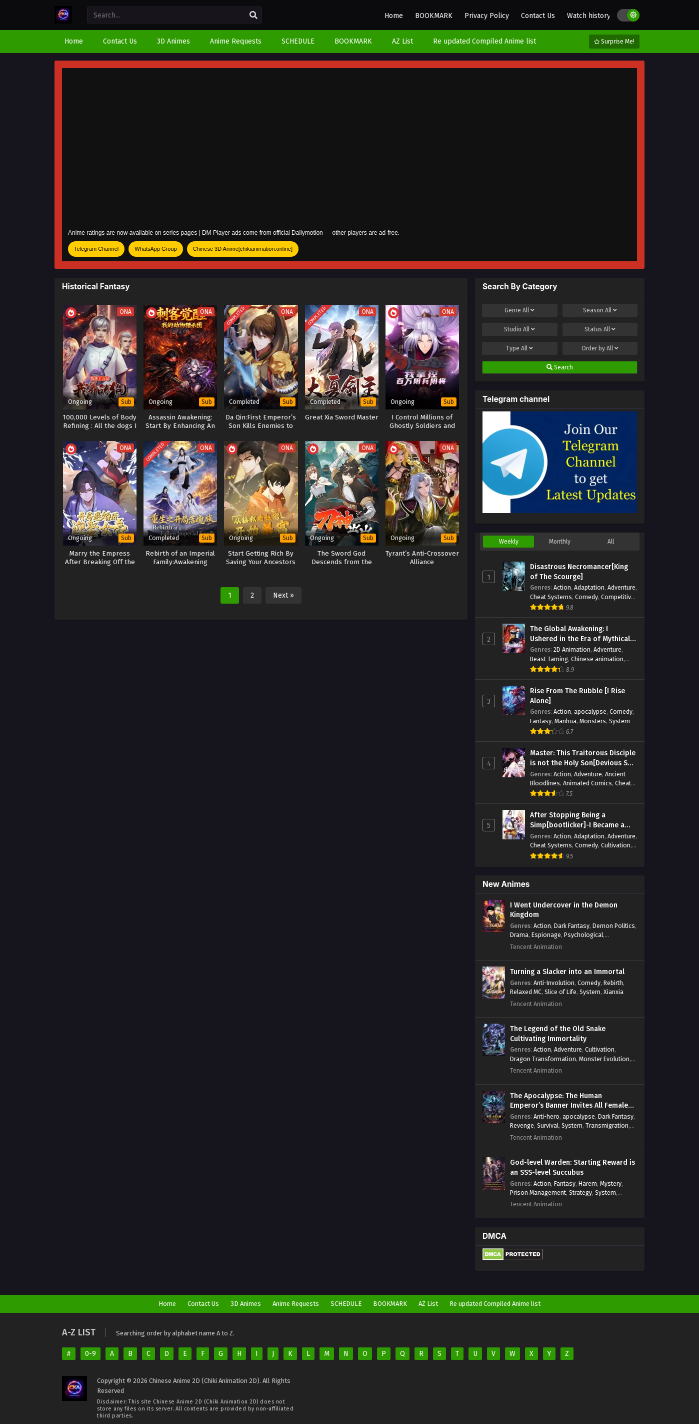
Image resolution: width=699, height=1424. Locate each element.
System (619, 721)
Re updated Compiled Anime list (495, 1303)
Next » (283, 595)
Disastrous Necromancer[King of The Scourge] (579, 572)
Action (562, 587)
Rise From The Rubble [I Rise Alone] (577, 696)
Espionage (546, 934)
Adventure (622, 587)
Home (393, 16)
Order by (600, 348)
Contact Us (538, 16)
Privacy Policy (486, 16)
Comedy (586, 597)
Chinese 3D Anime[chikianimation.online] (242, 249)
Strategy (580, 1192)
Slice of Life (560, 992)
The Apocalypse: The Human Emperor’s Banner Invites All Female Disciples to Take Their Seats (569, 1101)
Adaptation (589, 587)
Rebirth (613, 983)
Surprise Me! (614, 41)
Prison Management (538, 1192)
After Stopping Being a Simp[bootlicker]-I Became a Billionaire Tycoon (577, 820)
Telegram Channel (96, 249)
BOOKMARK (433, 16)
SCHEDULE (346, 1303)
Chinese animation (597, 659)
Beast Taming (549, 659)
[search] (253, 16)
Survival (547, 1125)
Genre (519, 310)
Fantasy (541, 721)
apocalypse (590, 711)
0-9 (90, 1353)
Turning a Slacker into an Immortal (567, 972)
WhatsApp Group (155, 249)
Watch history (588, 16)
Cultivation (615, 845)
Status (600, 329)
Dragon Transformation (543, 1059)
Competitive (617, 597)
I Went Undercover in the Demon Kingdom (564, 910)
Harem (587, 1183)
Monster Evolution (604, 1059)
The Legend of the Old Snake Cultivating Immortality (558, 1034)
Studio (519, 329)
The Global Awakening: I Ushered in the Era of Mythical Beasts (580, 634)
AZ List (428, 1303)
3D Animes (245, 1303)
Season (600, 310)
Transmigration (607, 1125)
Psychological (583, 934)
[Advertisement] (349, 147)
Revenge (522, 1125)
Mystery (611, 1183)
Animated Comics (587, 783)
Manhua (565, 721)
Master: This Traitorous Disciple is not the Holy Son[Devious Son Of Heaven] (583, 758)
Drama (519, 934)
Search (559, 367)
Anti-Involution (554, 983)
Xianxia (614, 992)
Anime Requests (295, 1303)
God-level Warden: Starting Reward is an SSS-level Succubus (572, 1167)
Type (519, 348)
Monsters (593, 721)
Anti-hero (547, 1116)
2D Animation (572, 649)
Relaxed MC (526, 992)
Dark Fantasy (572, 925)
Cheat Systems (551, 597)
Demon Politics (613, 925)
